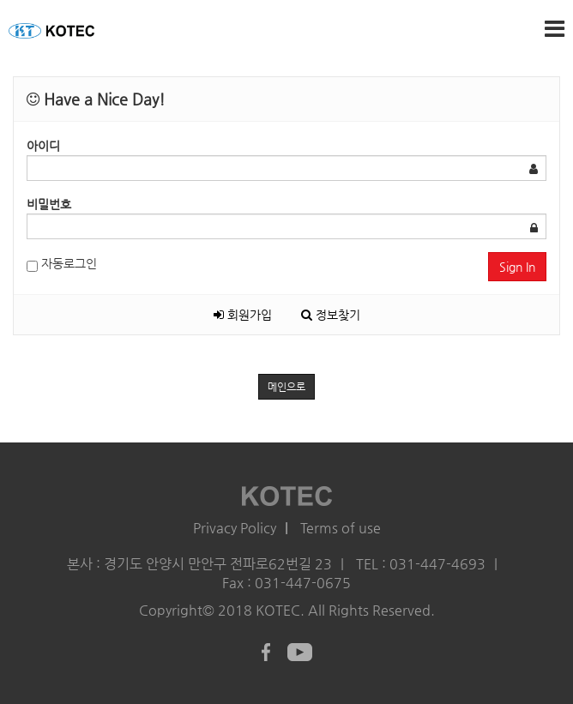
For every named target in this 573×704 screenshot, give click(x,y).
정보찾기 (330, 315)
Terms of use (340, 528)
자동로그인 (62, 264)
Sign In (517, 267)
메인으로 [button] (286, 387)
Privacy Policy (234, 528)
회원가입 (243, 315)
